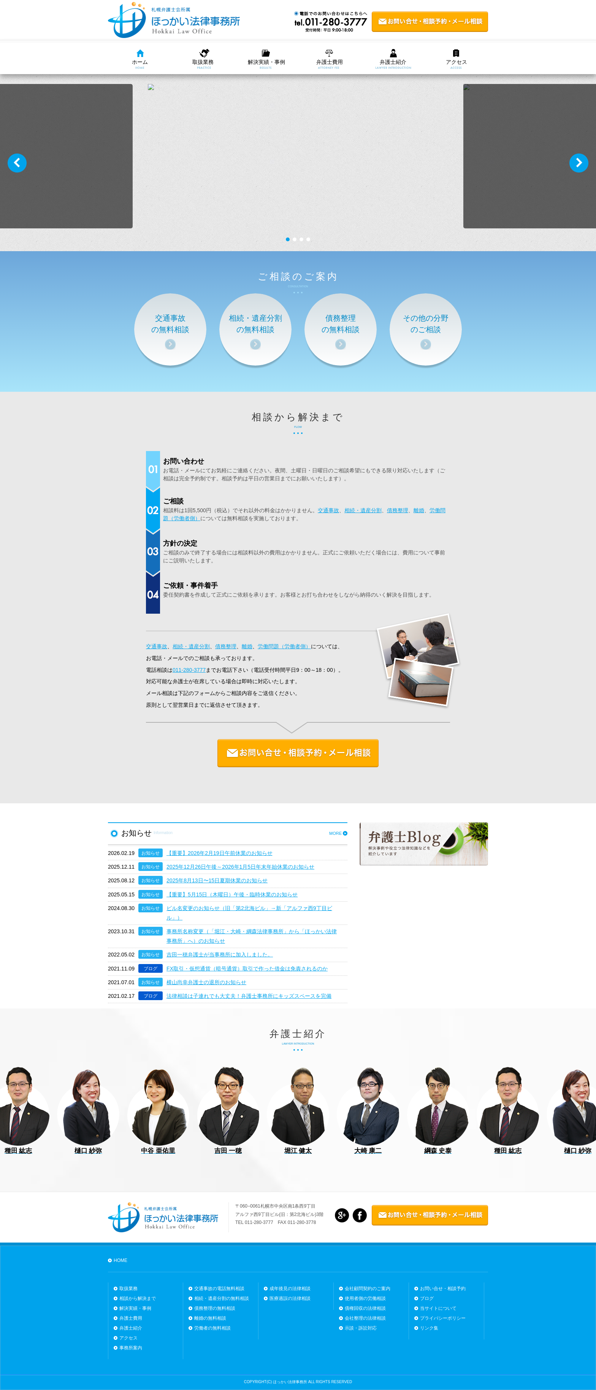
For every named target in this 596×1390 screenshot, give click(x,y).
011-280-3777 (189, 670)
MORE (335, 833)
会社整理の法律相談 (365, 1318)
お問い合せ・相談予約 (443, 1288)
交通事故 (328, 510)
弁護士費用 (329, 62)
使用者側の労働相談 (365, 1298)
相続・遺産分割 (363, 510)
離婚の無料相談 (210, 1318)
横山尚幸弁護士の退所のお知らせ (206, 982)
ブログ (150, 968)
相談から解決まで (298, 417)
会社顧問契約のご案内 (367, 1288)
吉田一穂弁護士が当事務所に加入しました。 (219, 954)
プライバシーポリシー (443, 1318)
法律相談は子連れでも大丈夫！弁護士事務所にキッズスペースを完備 (248, 996)
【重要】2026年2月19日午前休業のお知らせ (219, 853)
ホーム (140, 62)
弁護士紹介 (393, 62)
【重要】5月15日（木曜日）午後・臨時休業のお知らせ (232, 894)
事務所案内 (130, 1348)
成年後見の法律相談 (290, 1288)
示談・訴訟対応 (361, 1328)
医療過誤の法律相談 (290, 1298)
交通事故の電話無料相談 (219, 1288)
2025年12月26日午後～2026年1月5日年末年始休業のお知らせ (240, 867)
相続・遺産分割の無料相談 (221, 1298)
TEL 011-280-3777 (254, 1222)
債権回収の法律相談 (365, 1308)
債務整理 (397, 510)
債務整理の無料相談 (214, 1308)
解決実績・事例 (266, 62)
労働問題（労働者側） (284, 646)
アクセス (456, 62)
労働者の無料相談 (212, 1328)
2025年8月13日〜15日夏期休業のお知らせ (217, 880)
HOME (120, 1260)
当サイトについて (438, 1308)
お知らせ (150, 853)
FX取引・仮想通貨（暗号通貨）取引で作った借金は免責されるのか (247, 969)
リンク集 (429, 1328)
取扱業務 (203, 62)
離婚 (419, 510)
